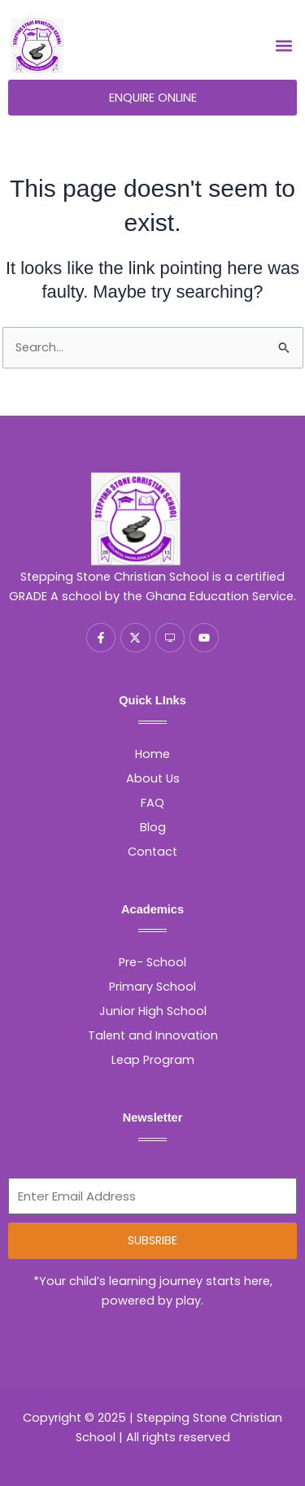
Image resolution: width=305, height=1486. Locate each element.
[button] (283, 46)
